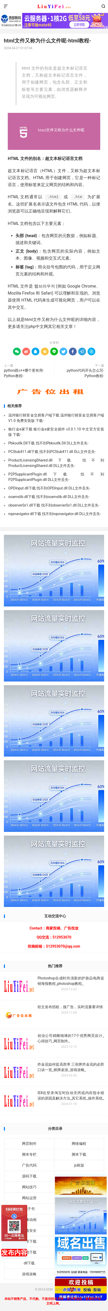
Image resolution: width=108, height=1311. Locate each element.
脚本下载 (79, 1154)
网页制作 (29, 1143)
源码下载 (29, 1176)
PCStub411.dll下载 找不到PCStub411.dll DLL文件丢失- (52, 452)
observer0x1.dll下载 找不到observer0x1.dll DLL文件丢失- (53, 505)
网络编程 (79, 1143)
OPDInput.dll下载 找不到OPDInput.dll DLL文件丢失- (49, 488)
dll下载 (29, 1263)
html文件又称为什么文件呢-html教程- (47, 41)
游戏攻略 (29, 1274)
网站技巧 (29, 1187)
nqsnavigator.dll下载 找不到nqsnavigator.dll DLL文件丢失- (54, 514)
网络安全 (29, 1230)
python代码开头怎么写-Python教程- (85, 373)
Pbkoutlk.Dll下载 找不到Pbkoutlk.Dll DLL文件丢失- (48, 443)
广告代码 (29, 1165)
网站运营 (29, 1198)
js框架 (79, 1165)
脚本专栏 (29, 1154)
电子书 (29, 1209)
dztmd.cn (54, 6)
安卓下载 (29, 1241)
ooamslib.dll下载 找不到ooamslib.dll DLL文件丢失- (48, 497)
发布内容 (14, 1252)
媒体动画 (29, 1220)
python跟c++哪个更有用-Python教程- (24, 373)
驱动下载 (29, 1252)
